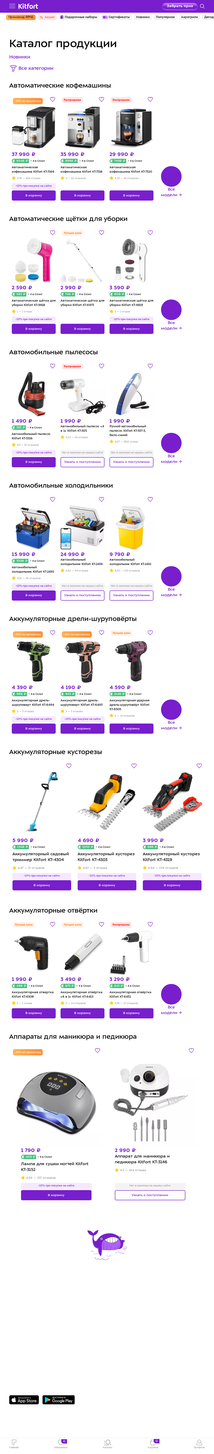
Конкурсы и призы (28, 1317)
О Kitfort (119, 1296)
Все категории (35, 68)
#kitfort (17, 1324)
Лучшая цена (73, 233)
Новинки (19, 57)
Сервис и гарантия (29, 1296)
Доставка (19, 1303)
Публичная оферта (130, 1331)
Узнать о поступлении (82, 462)
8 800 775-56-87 (27, 1353)
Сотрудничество (128, 1303)
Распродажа (72, 100)
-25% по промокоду (28, 101)
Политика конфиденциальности (144, 1317)
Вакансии (120, 1310)
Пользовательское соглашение (144, 1324)
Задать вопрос (27, 1360)
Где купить (20, 1310)
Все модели (169, 192)
